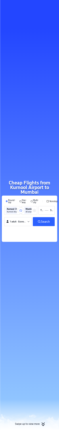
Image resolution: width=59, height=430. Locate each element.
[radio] (10, 201)
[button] (54, 3)
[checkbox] (52, 201)
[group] (12, 210)
